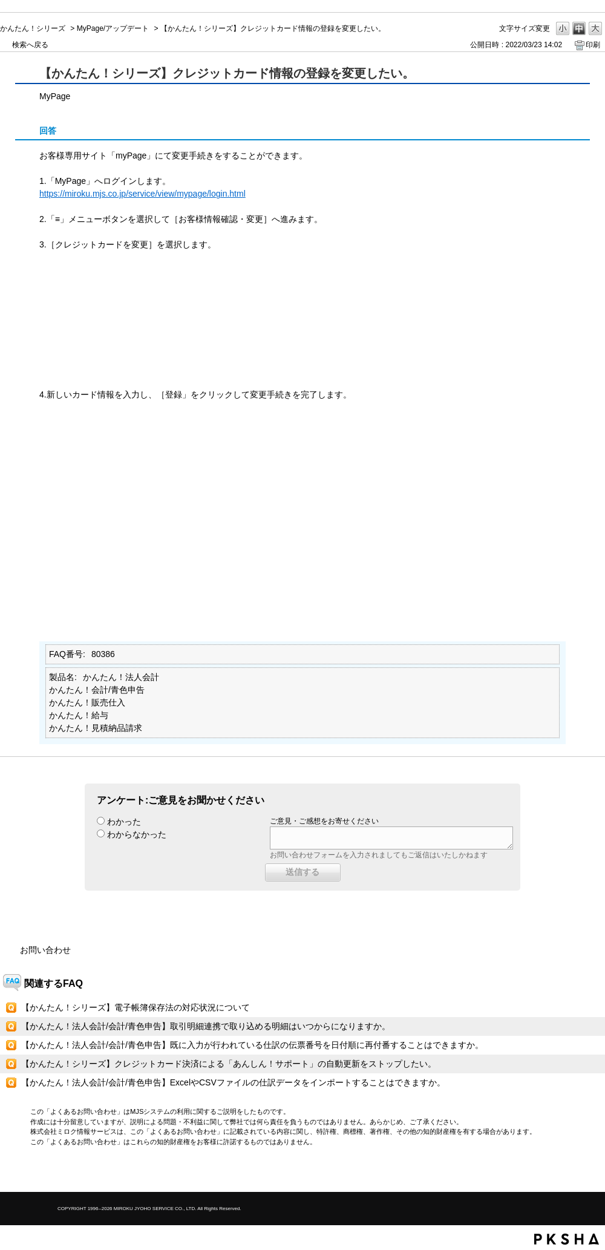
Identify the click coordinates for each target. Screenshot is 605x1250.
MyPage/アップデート (113, 28)
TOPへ (574, 1172)
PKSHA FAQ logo (566, 1239)
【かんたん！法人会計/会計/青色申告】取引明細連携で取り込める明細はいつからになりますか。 (205, 1026)
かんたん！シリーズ (32, 28)
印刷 (593, 45)
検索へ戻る (30, 45)
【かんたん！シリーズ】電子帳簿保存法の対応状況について (135, 1007)
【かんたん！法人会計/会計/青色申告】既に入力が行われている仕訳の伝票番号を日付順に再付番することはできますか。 (252, 1045)
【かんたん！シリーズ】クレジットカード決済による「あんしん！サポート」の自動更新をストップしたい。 (228, 1063)
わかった (124, 821)
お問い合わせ (45, 950)
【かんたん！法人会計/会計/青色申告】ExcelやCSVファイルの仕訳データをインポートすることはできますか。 (233, 1082)
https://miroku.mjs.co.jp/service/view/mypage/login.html (142, 193)
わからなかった (136, 834)
